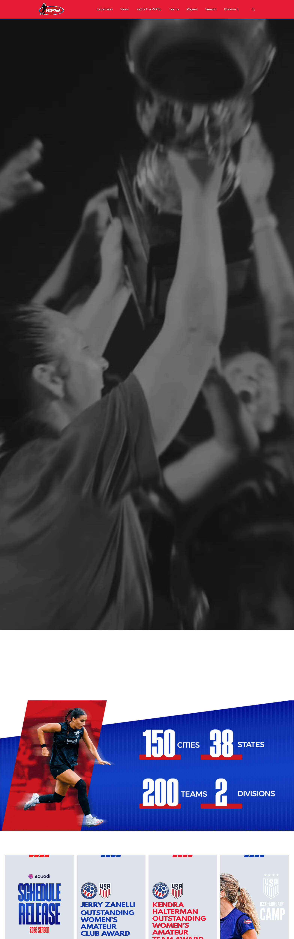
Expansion (104, 9)
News (124, 9)
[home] (51, 9)
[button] (149, 9)
